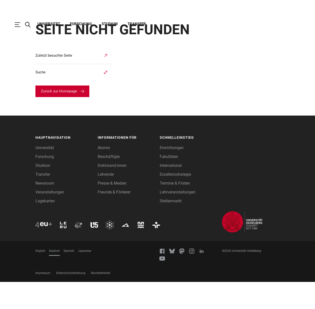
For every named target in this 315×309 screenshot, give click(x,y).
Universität (48, 24)
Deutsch (54, 278)
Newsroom (44, 210)
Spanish (68, 278)
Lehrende (106, 201)
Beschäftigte (109, 183)
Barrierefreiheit (100, 300)
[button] (64, 164)
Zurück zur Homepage (59, 118)
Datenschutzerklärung (70, 300)
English (40, 278)
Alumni (104, 174)
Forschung (81, 24)
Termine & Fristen (175, 210)
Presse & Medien (112, 210)
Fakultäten (169, 183)
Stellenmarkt (171, 228)
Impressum (42, 300)
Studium (110, 24)
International (171, 192)
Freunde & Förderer (114, 219)
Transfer (136, 24)
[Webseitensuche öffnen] (30, 25)
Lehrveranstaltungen (177, 219)
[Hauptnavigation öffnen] (20, 25)
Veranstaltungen (49, 219)
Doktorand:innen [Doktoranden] (112, 192)
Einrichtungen (172, 174)
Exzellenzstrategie (175, 201)
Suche (40, 99)
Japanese (84, 278)
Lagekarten (45, 228)
